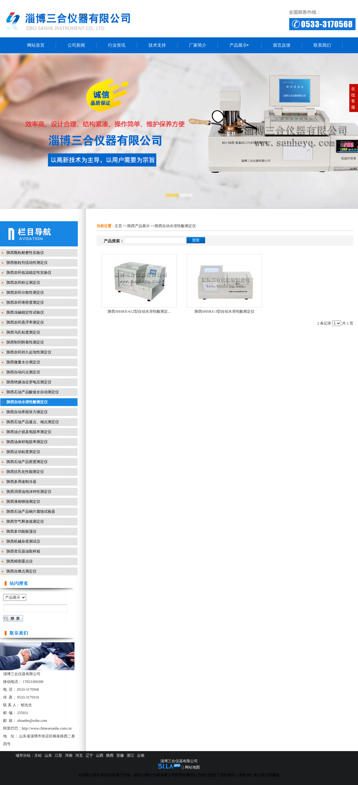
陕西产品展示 (138, 226)
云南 (140, 755)
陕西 (110, 755)
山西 (99, 755)
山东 (48, 755)
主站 (38, 755)
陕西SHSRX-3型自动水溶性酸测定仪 (225, 311)
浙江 (130, 755)
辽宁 (89, 755)
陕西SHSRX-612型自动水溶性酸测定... (139, 311)
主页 (118, 226)
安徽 (120, 755)
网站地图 (192, 767)
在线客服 (353, 98)
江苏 (58, 755)
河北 (79, 755)
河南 (69, 755)
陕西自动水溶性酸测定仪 (175, 226)
